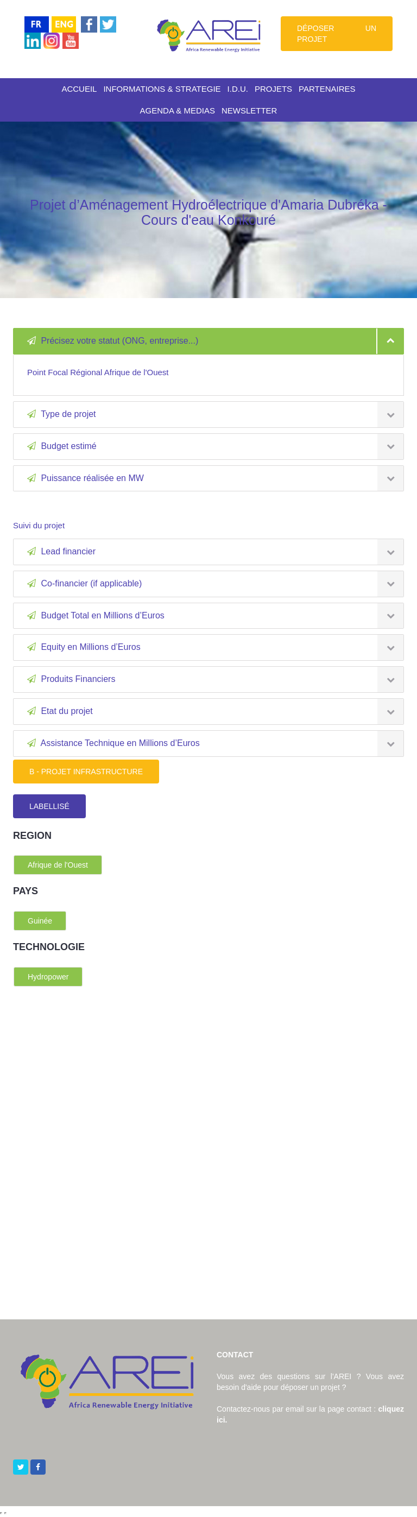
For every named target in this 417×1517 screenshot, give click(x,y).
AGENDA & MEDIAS (177, 110)
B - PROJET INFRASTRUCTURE (86, 771)
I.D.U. (238, 88)
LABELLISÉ (49, 806)
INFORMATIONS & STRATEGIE (161, 88)
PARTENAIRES (327, 88)
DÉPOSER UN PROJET (336, 33)
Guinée (40, 920)
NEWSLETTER (249, 110)
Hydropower (48, 976)
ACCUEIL (79, 88)
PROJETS (273, 88)
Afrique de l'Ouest (58, 865)
